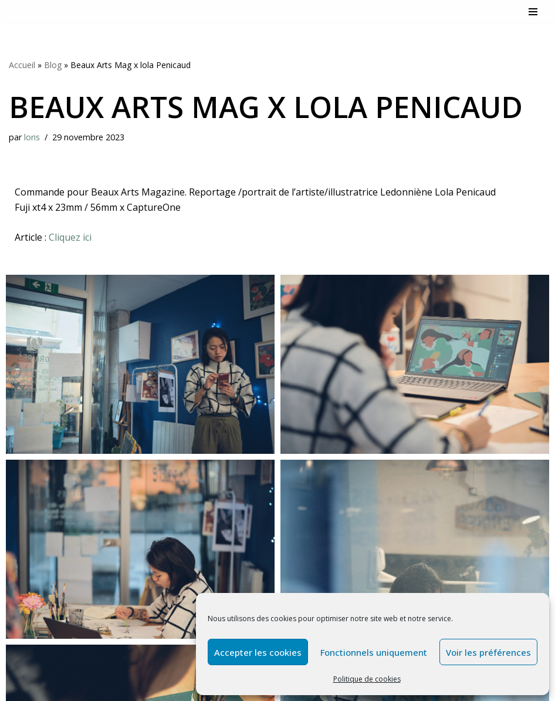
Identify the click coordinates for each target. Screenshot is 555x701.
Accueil (22, 64)
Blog (53, 64)
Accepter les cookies (258, 652)
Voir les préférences (488, 652)
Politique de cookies (367, 679)
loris (32, 137)
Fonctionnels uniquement (373, 652)
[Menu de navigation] (533, 11)
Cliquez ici (71, 237)
